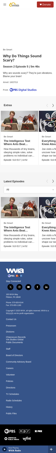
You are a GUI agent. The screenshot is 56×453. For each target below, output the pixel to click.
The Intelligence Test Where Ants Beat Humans (17, 144)
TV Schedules (12, 394)
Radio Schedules (14, 400)
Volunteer (10, 375)
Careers (9, 368)
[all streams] (52, 449)
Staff (8, 349)
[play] (4, 449)
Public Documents (14, 342)
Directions (10, 388)
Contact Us (11, 319)
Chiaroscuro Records (16, 337)
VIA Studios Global (14, 339)
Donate (46, 4)
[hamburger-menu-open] (4, 5)
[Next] (53, 106)
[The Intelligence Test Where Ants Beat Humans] (19, 121)
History (9, 407)
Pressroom (11, 326)
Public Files (11, 413)
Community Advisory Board (18, 362)
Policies (9, 381)
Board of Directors (14, 355)
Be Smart (7, 49)
